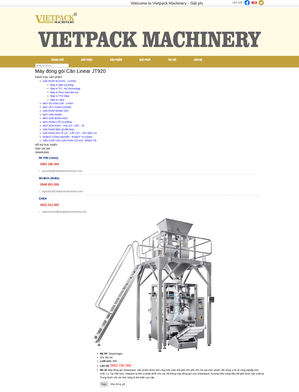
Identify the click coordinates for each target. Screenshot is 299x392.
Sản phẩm (116, 60)
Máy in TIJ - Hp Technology (65, 88)
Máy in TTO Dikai (59, 96)
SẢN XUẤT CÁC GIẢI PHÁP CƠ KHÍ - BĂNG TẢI (69, 140)
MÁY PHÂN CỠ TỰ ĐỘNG (57, 122)
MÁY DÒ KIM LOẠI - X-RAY (58, 103)
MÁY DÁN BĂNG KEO (55, 118)
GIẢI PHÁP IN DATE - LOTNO (59, 81)
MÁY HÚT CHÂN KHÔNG (57, 107)
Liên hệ (198, 60)
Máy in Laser (57, 99)
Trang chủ (57, 60)
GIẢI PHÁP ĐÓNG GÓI (55, 110)
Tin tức (172, 60)
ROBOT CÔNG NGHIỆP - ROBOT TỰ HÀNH (67, 136)
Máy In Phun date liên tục (64, 92)
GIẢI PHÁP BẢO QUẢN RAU (58, 129)
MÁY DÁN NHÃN (52, 114)
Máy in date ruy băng (61, 84)
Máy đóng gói (117, 384)
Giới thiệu (86, 60)
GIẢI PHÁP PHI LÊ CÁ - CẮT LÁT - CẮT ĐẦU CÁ (70, 133)
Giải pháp (145, 60)
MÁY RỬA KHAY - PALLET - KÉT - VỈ (63, 125)
